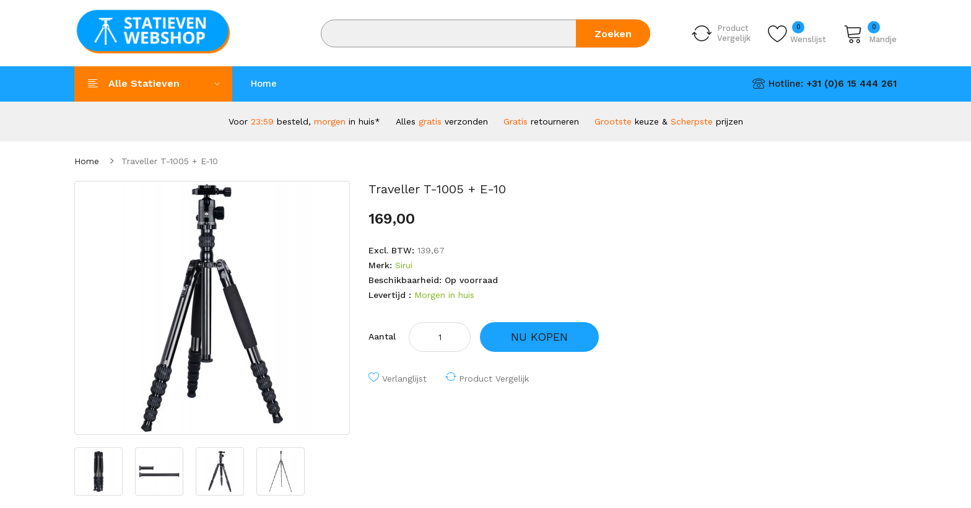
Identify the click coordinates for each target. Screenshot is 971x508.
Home (86, 161)
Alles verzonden (442, 121)
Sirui (403, 265)
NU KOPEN (539, 336)
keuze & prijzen (668, 121)
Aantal (382, 336)
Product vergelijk (494, 378)
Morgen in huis (444, 295)
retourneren (541, 121)
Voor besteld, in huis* (304, 121)
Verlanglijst (404, 378)
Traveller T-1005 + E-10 (169, 161)
